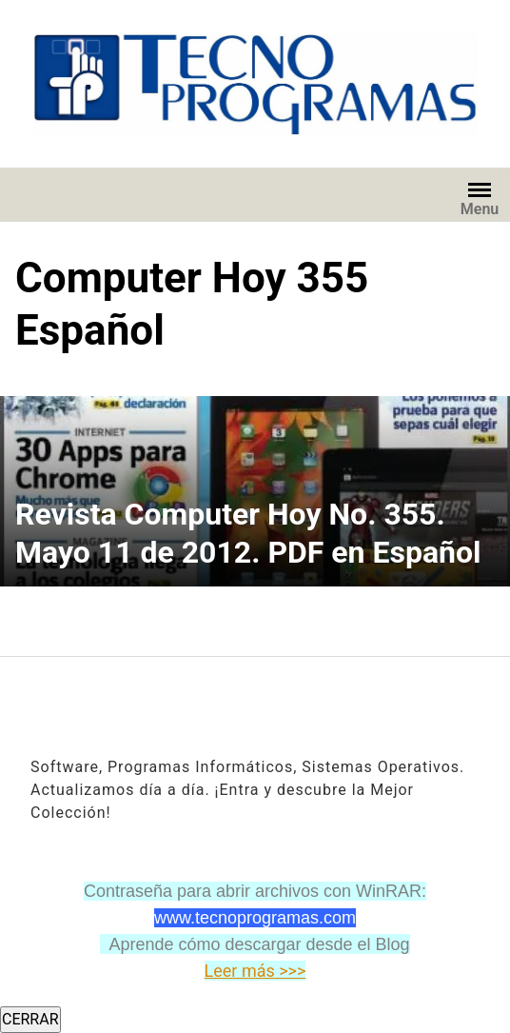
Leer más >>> (255, 971)
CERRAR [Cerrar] (30, 1019)
